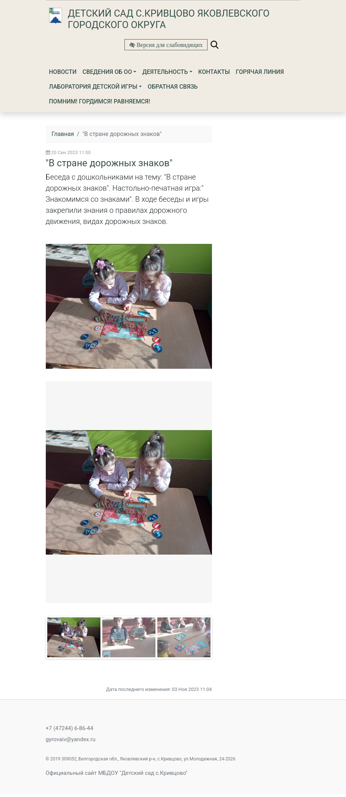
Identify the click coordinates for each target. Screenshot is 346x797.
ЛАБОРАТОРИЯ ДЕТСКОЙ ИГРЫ (93, 86)
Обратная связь (173, 86)
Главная (63, 133)
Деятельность (165, 71)
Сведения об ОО (107, 71)
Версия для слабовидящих (169, 45)
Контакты (214, 71)
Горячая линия (260, 71)
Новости (63, 71)
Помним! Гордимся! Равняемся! (99, 101)
